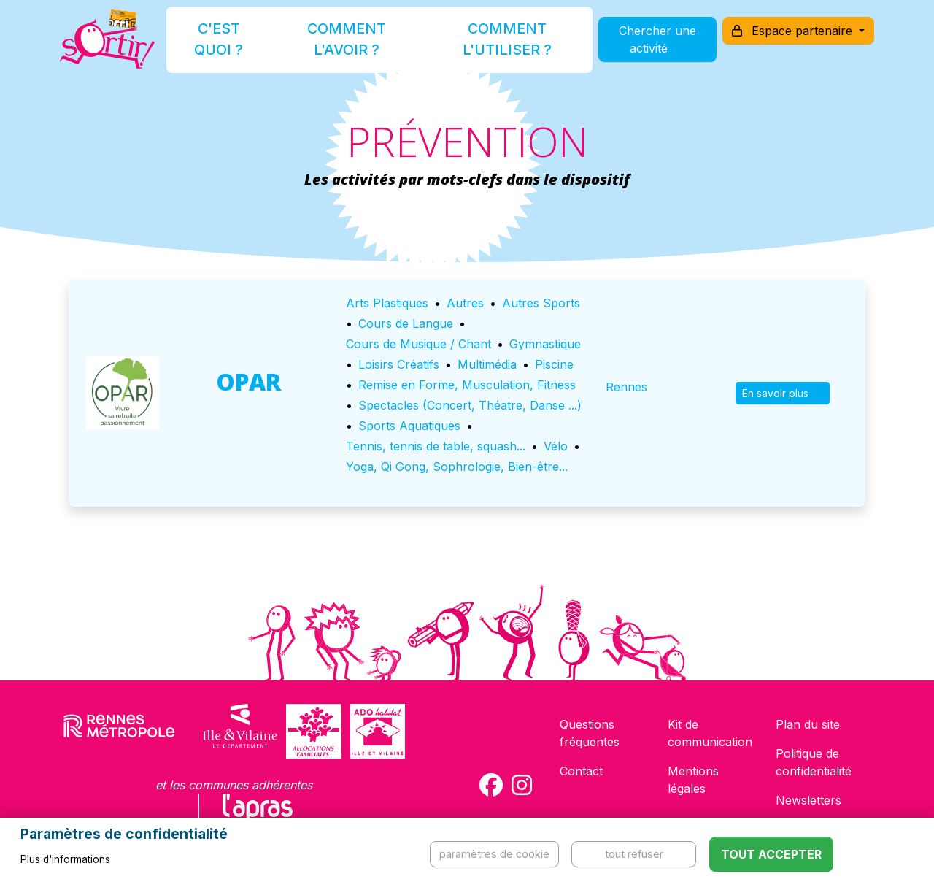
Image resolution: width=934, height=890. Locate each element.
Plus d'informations (65, 859)
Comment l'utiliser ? (483, 46)
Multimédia (487, 364)
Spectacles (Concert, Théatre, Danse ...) (470, 405)
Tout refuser (634, 854)
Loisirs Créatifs (398, 364)
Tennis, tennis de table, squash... (435, 446)
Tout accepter (771, 854)
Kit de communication (710, 733)
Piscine (554, 364)
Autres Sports (541, 303)
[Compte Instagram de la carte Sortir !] (522, 785)
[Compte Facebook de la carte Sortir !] (491, 785)
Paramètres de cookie (494, 854)
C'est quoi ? (235, 46)
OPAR (248, 381)
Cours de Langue (405, 323)
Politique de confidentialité (814, 762)
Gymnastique (545, 344)
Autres (465, 303)
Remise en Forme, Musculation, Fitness (467, 384)
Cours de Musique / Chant (418, 344)
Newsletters (808, 800)
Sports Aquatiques (409, 425)
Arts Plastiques (387, 303)
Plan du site (808, 724)
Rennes (626, 387)
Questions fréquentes (590, 733)
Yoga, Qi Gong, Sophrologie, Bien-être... (457, 466)
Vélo (556, 446)
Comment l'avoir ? (345, 46)
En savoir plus (782, 393)
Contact (581, 771)
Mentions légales (693, 780)
